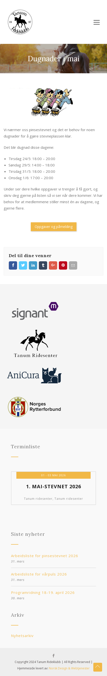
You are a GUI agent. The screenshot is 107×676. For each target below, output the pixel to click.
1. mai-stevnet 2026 (53, 486)
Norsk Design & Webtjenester (69, 668)
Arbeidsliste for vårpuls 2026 (39, 574)
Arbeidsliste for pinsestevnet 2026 (44, 555)
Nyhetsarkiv (22, 635)
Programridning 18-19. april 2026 (43, 592)
